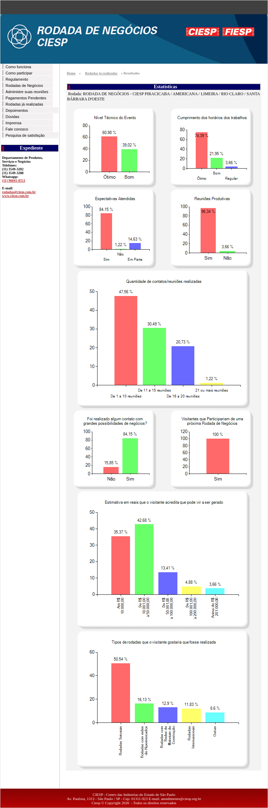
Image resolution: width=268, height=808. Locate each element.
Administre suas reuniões (27, 92)
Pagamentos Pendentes (26, 98)
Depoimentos (17, 110)
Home (71, 73)
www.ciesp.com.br (15, 196)
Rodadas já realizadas (24, 104)
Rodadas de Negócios (24, 85)
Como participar (19, 73)
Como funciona (18, 67)
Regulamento (17, 79)
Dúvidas (12, 117)
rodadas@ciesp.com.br (19, 192)
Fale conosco (17, 129)
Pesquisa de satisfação (25, 135)
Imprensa (13, 123)
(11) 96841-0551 (13, 180)
